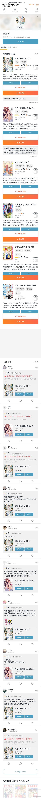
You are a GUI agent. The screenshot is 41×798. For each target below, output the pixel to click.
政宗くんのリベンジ (22, 58)
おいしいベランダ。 (22, 162)
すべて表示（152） (20, 771)
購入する (20, 92)
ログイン (37, 10)
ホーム (4, 10)
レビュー (15, 47)
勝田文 (18, 254)
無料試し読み (20, 87)
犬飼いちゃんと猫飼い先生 (25, 285)
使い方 (31, 4)
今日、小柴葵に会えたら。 (25, 108)
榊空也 (18, 293)
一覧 (34, 54)
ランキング (15, 10)
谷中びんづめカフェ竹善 (24, 247)
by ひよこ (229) (33, 102)
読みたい (11, 82)
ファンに (20, 41)
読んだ (29, 82)
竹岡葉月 (23, 62)
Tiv (17, 62)
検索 (26, 10)
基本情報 (3, 47)
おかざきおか (20, 166)
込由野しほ (19, 250)
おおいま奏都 (20, 289)
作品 (9, 47)
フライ (17, 111)
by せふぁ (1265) (33, 156)
